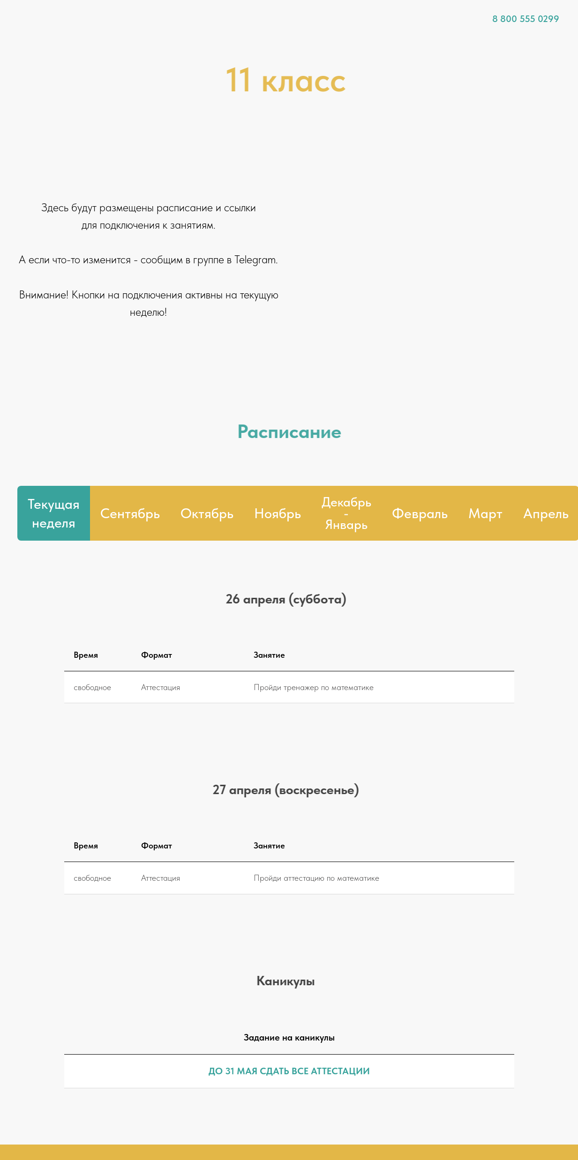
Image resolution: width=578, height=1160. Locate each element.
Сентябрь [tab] (130, 513)
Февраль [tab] (420, 513)
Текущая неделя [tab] (54, 513)
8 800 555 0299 (525, 18)
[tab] (346, 513)
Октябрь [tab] (206, 513)
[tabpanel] (289, 604)
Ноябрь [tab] (277, 513)
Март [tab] (485, 513)
